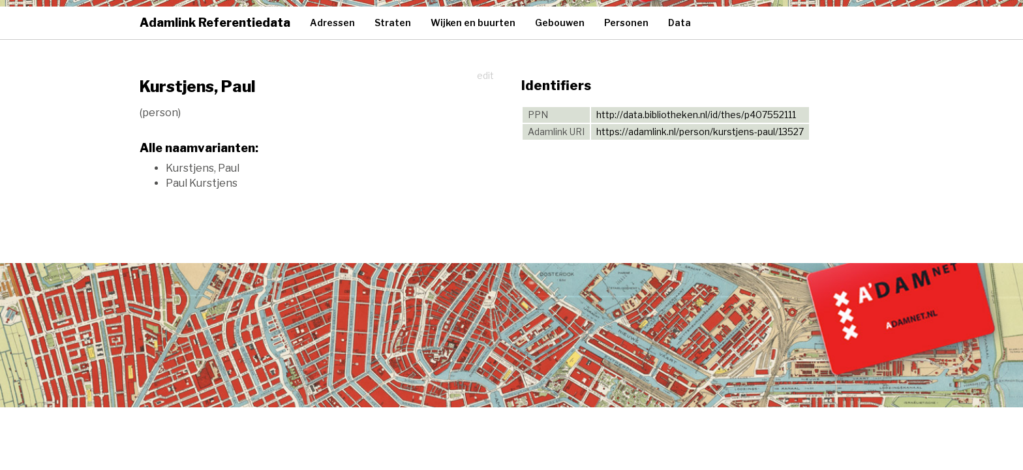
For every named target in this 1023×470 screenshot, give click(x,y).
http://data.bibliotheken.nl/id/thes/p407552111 (696, 114)
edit (485, 75)
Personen (626, 22)
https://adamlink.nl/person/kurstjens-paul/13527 (700, 131)
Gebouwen (560, 22)
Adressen (332, 22)
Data (679, 22)
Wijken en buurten (473, 22)
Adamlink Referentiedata (215, 22)
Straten (392, 22)
